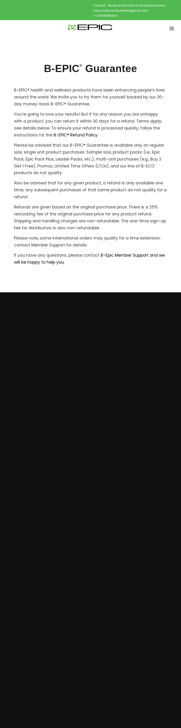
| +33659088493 (105, 15)
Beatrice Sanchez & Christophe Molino (137, 5)
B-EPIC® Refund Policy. (76, 135)
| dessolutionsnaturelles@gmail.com (120, 10)
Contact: (99, 5)
